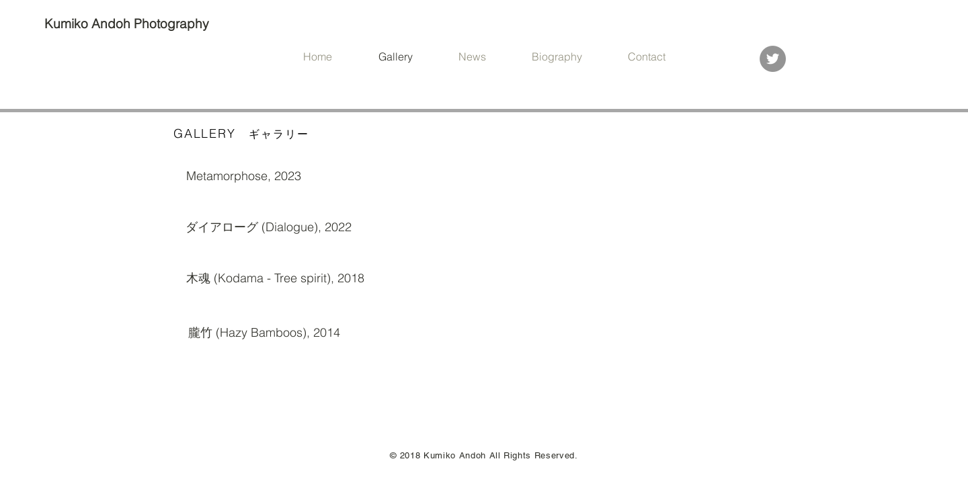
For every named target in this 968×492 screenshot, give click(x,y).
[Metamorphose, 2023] (243, 176)
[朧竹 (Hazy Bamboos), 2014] (264, 332)
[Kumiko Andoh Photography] (128, 24)
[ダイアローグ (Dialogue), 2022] (268, 227)
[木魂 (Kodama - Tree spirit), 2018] (275, 278)
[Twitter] (773, 59)
